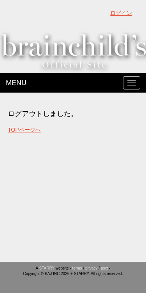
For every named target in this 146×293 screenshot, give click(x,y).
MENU (16, 83)
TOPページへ (24, 130)
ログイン (121, 13)
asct (104, 268)
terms (77, 268)
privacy (91, 268)
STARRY (47, 268)
